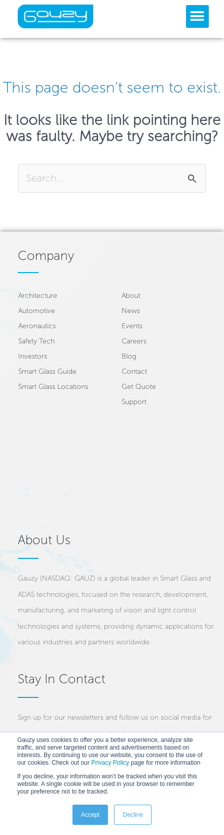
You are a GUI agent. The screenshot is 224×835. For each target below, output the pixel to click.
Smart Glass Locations (53, 386)
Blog (129, 356)
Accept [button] (90, 814)
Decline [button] (133, 814)
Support (134, 402)
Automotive (36, 310)
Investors (32, 356)
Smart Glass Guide (47, 371)
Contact (134, 371)
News (131, 310)
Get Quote (139, 386)
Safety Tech (36, 341)
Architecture (37, 295)
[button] (197, 16)
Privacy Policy (110, 762)
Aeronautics (37, 326)
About (131, 295)
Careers (134, 341)
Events (132, 326)
